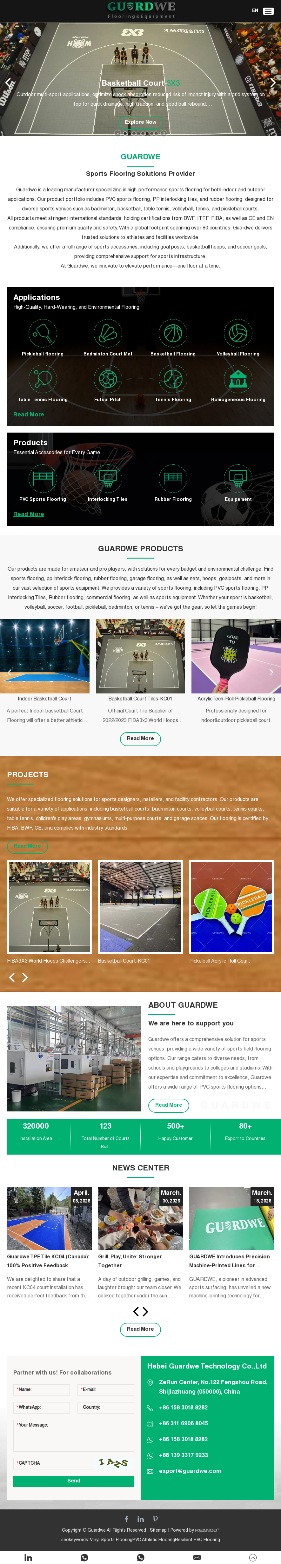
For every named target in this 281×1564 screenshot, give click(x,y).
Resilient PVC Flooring (197, 1540)
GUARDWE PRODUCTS (140, 549)
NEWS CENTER (140, 1169)
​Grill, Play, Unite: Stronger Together (130, 1262)
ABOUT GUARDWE (183, 1006)
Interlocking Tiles (108, 500)
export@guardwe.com (190, 1472)
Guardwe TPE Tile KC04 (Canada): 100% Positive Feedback (48, 1262)
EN (255, 11)
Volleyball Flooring (238, 354)
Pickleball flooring (43, 354)
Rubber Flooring (173, 500)
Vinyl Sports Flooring (111, 1540)
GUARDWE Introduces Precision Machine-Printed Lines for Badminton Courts (229, 1263)
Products (30, 443)
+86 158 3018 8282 (183, 1440)
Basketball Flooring (173, 354)
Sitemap (158, 1530)
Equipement (238, 500)
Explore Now (140, 122)
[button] (125, 133)
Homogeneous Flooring (238, 400)
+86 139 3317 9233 (183, 1456)
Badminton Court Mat (108, 354)
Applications (36, 298)
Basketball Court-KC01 (124, 961)
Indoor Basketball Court (44, 699)
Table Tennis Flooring (43, 400)
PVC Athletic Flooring (153, 1540)
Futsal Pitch (108, 400)
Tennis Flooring (173, 400)
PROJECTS (28, 775)
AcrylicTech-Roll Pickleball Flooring (236, 699)
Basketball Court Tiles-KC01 (140, 699)
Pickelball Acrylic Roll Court (219, 961)
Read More (28, 415)
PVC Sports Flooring (42, 500)
